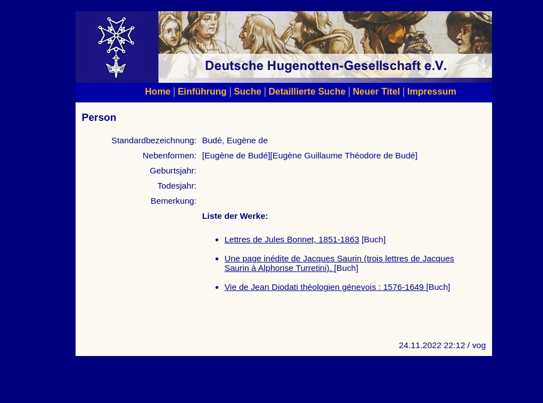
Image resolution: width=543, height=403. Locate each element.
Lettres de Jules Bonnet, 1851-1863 (291, 239)
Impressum (431, 91)
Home (158, 91)
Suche (247, 91)
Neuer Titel (376, 91)
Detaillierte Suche (307, 91)
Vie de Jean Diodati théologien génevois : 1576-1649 (325, 287)
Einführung (201, 91)
